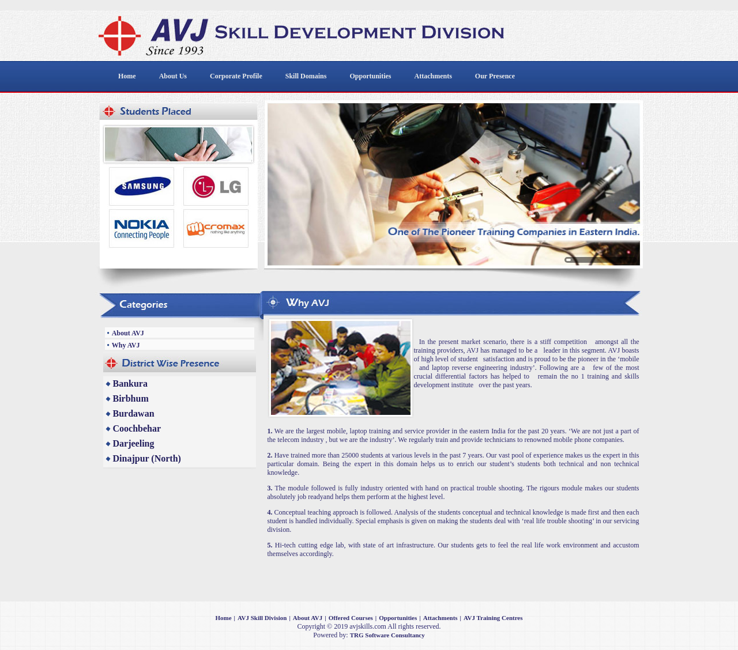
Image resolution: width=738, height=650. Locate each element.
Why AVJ (126, 345)
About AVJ (128, 333)
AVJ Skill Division (262, 617)
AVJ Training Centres (493, 617)
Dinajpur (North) (147, 458)
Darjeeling (134, 443)
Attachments (440, 617)
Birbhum (131, 398)
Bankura (130, 383)
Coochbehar (137, 428)
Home (223, 617)
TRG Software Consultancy (387, 635)
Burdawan (134, 413)
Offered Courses (351, 617)
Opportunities (398, 617)
